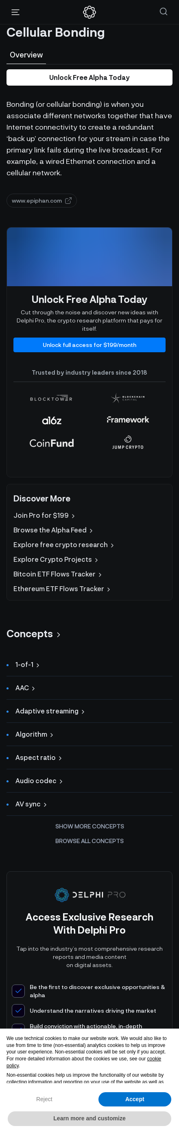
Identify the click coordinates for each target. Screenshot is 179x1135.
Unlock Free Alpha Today (89, 77)
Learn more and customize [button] (89, 1118)
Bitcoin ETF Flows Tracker (58, 574)
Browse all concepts (89, 840)
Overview (26, 54)
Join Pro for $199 (44, 515)
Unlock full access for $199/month (89, 344)
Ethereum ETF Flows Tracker (62, 589)
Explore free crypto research (64, 545)
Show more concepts (89, 826)
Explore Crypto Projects (56, 559)
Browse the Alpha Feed (53, 530)
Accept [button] (134, 1099)
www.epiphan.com (42, 200)
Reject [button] (44, 1099)
